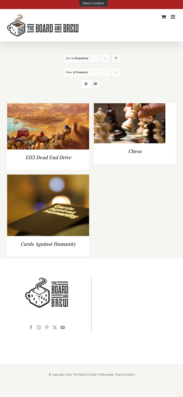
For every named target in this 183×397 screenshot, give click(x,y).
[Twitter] (55, 327)
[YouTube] (63, 327)
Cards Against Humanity (48, 244)
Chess (135, 151)
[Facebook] (31, 327)
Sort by (77, 58)
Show (77, 72)
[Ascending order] (116, 58)
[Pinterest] (47, 327)
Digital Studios (124, 374)
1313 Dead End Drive (48, 157)
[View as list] (95, 84)
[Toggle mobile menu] (173, 16)
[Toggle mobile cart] (163, 16)
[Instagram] (39, 327)
